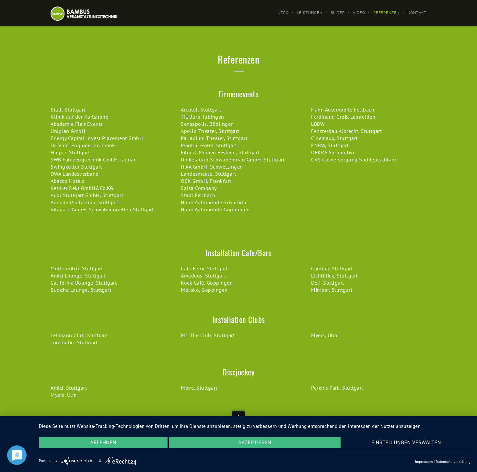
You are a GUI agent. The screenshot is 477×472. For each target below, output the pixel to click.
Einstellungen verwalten (406, 442)
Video (359, 13)
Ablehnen (103, 442)
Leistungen (309, 13)
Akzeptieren (254, 442)
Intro (282, 13)
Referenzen (386, 13)
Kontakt (417, 13)
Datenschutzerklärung (453, 462)
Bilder (338, 13)
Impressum (424, 462)
